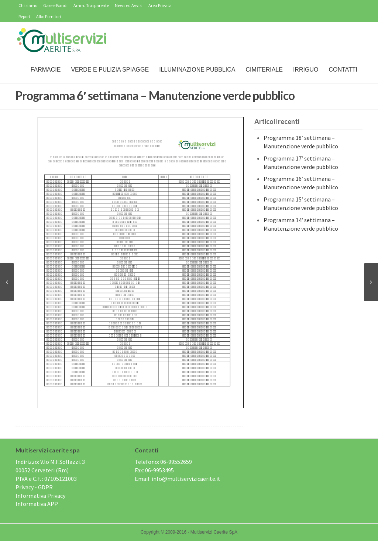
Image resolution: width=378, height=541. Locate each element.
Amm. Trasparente (91, 5)
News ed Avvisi (128, 5)
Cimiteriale (263, 69)
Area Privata (160, 5)
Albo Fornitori (48, 16)
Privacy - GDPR (34, 487)
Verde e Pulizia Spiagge (110, 69)
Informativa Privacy (40, 495)
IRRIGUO (305, 69)
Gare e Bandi (55, 5)
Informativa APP (37, 503)
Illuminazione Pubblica (197, 69)
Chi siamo (27, 5)
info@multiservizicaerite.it (186, 478)
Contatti (343, 69)
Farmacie (46, 69)
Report (24, 16)
